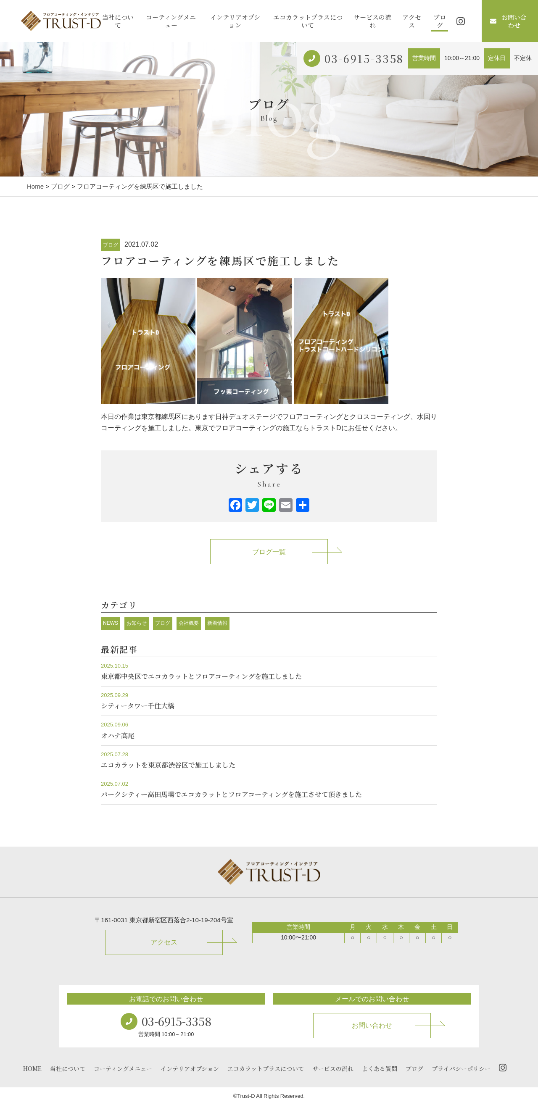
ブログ (439, 21)
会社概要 (189, 623)
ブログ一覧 (269, 551)
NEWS (110, 623)
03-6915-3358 (364, 58)
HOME (32, 1068)
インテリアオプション (235, 21)
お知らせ (137, 623)
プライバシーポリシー (461, 1068)
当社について (118, 21)
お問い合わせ (508, 21)
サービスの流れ (372, 21)
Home (35, 186)
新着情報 (217, 623)
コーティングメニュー (171, 21)
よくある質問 (379, 1068)
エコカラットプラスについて (308, 21)
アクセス (411, 21)
